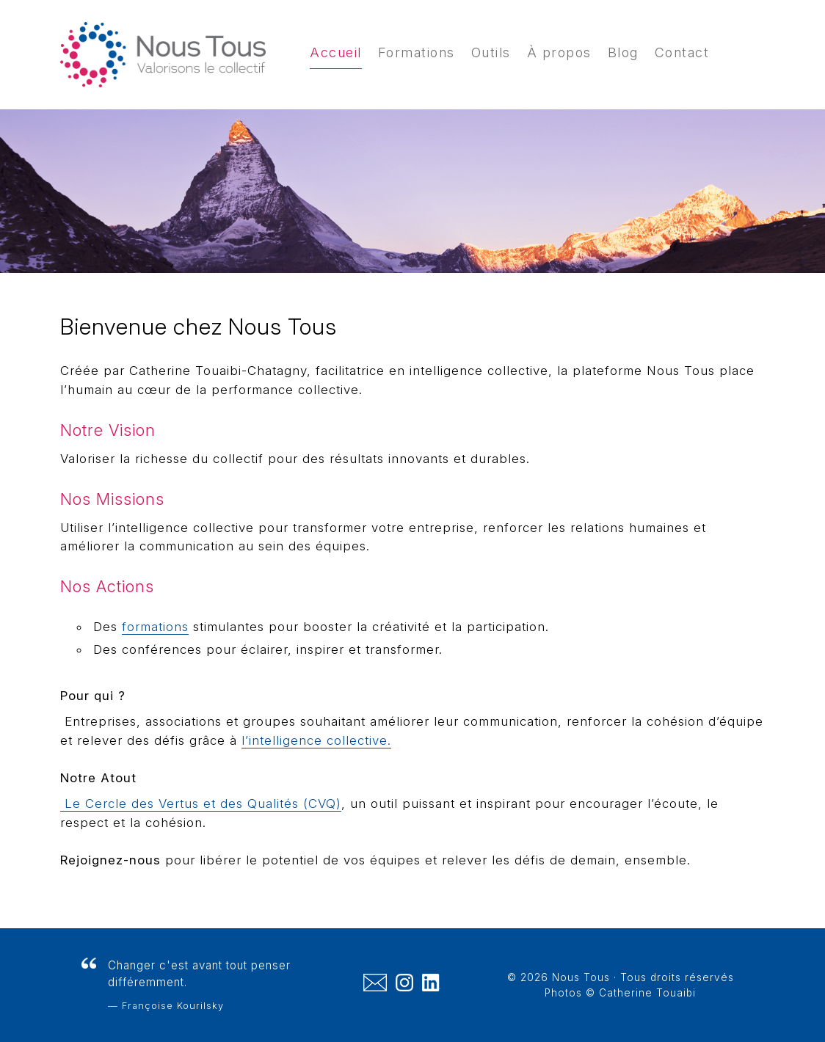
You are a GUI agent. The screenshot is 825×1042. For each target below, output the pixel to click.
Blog (623, 52)
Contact (682, 52)
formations (155, 626)
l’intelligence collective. (316, 740)
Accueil (336, 52)
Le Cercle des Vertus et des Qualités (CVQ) (200, 803)
